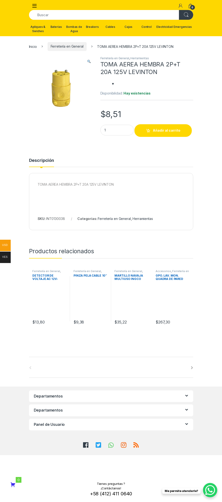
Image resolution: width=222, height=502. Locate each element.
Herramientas (139, 58)
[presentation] (192, 367)
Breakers (92, 27)
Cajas (128, 27)
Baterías (56, 27)
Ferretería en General (67, 46)
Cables (110, 27)
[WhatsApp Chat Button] (210, 490)
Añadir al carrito (166, 130)
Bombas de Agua (74, 29)
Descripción (41, 160)
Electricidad (164, 27)
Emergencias (183, 27)
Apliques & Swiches (38, 29)
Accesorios (163, 271)
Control (146, 27)
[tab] (41, 162)
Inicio (33, 46)
